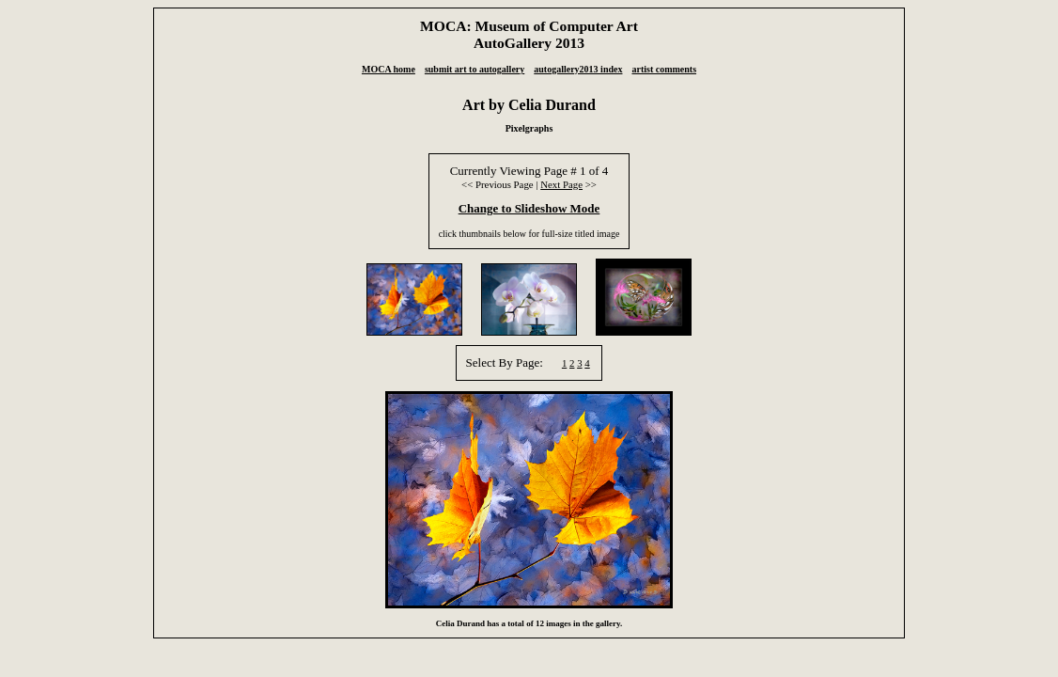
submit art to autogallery (474, 69)
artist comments (663, 69)
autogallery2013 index (578, 69)
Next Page (561, 184)
